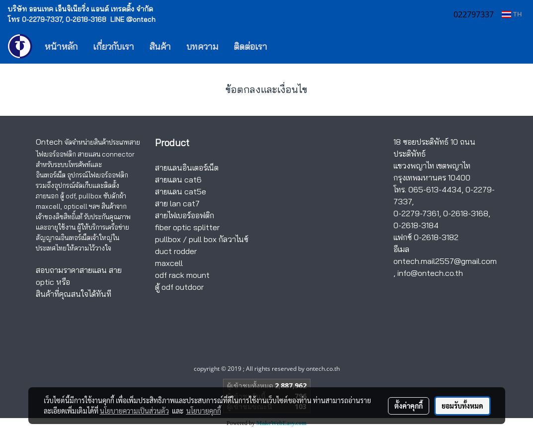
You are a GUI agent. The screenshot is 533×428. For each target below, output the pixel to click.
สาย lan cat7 (177, 203)
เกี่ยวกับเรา (113, 46)
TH (512, 14)
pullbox (168, 239)
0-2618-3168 (465, 213)
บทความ (202, 46)
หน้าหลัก (61, 46)
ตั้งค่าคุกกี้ (408, 405)
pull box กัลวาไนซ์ (218, 239)
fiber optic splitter (187, 227)
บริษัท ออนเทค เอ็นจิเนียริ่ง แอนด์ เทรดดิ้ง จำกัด (80, 8)
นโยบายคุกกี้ (203, 410)
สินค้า (160, 46)
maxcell (169, 263)
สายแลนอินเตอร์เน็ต (187, 167)
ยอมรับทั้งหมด (462, 405)
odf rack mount (182, 275)
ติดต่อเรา (250, 46)
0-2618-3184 (416, 225)
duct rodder (176, 251)
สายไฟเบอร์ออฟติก (184, 215)
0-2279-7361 (416, 213)
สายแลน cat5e (180, 191)
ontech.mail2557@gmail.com (445, 261)
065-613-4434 (434, 189)
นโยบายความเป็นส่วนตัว (134, 410)
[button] (290, 46)
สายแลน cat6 (178, 179)
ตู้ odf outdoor (179, 287)
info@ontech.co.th (430, 273)
